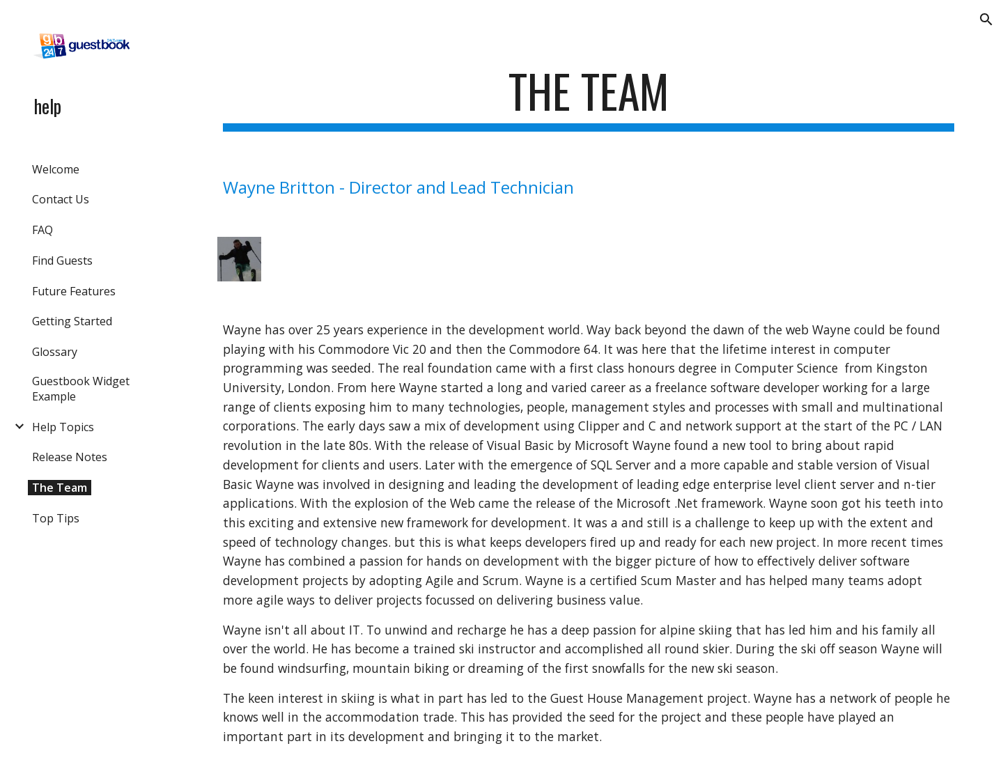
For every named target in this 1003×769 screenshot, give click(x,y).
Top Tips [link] (55, 518)
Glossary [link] (54, 351)
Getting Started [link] (72, 321)
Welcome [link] (55, 169)
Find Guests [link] (62, 260)
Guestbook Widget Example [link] (81, 388)
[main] (589, 98)
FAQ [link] (42, 230)
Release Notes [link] (69, 457)
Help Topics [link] (63, 427)
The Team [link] (59, 487)
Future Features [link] (74, 291)
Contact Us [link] (60, 199)
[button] (986, 19)
